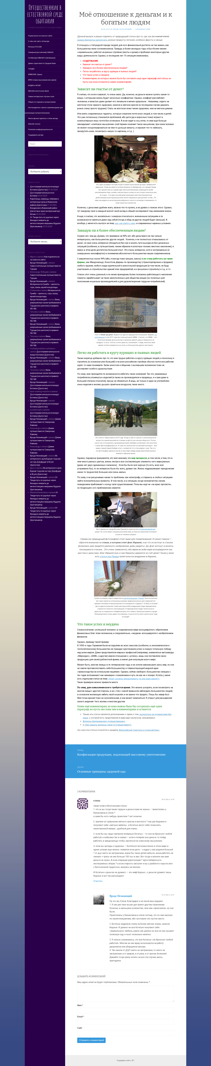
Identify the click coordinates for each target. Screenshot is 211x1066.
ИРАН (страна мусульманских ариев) (42, 80)
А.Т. (133, 1060)
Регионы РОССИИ (35, 47)
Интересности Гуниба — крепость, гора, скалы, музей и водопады (45, 293)
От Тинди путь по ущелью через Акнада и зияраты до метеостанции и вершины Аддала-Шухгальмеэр (45, 483)
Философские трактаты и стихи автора (43, 118)
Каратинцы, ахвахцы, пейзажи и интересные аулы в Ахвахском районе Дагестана (44, 202)
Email (80, 1016)
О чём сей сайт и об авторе (38, 41)
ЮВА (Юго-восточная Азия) (38, 91)
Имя (80, 1005)
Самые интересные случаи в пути (41, 96)
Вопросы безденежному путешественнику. (104, 721)
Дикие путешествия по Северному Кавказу (45, 422)
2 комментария (142, 29)
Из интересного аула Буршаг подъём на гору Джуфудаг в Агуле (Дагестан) (45, 471)
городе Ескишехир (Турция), (133, 598)
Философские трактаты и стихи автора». (139, 730)
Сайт (79, 1028)
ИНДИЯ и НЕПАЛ (34, 85)
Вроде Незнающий (38, 263)
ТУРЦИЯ (31, 69)
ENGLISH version (34, 124)
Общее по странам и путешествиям (42, 102)
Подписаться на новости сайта (40, 36)
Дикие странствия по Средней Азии (42, 63)
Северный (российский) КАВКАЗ (40, 52)
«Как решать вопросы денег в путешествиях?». (108, 725)
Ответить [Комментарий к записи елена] (98, 881)
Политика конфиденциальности (40, 129)
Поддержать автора (35, 135)
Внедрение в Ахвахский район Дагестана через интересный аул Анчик (45, 211)
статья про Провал (109, 556)
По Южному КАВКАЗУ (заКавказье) (41, 58)
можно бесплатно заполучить (92, 40)
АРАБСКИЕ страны (35, 74)
